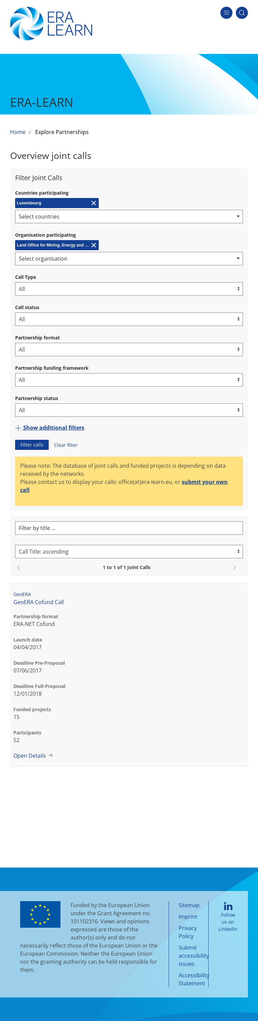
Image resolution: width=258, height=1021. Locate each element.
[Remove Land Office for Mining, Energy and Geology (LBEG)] (57, 245)
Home (18, 132)
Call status (27, 307)
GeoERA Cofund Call (38, 602)
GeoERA (22, 594)
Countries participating (42, 193)
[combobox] (129, 216)
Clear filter (66, 445)
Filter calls (31, 444)
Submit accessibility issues (194, 955)
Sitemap (189, 905)
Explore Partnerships (62, 132)
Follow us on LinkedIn (228, 917)
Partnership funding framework (52, 368)
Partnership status (36, 398)
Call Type (25, 277)
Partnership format (37, 337)
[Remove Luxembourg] (57, 203)
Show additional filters (49, 427)
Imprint (188, 916)
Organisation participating (45, 235)
